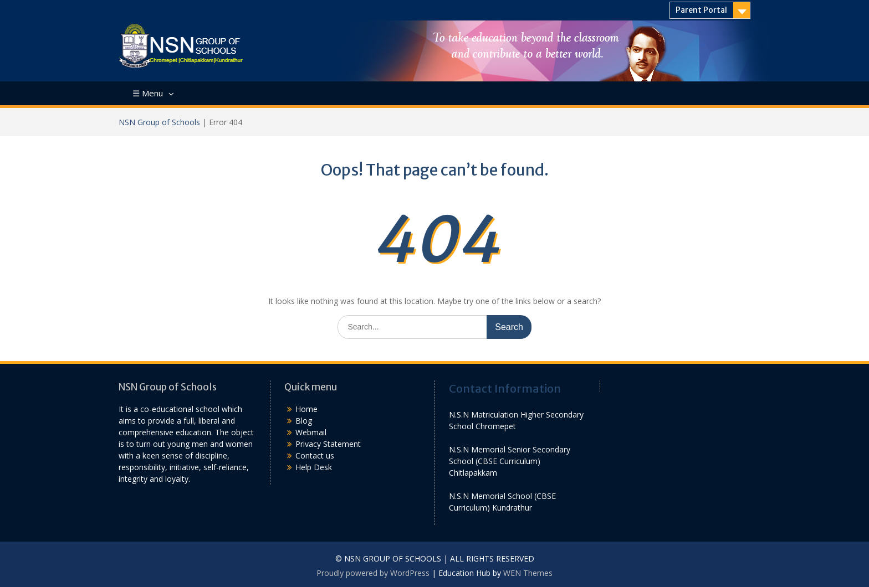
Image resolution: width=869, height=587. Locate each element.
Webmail (310, 432)
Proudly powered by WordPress (373, 573)
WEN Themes (528, 573)
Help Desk (313, 467)
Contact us (314, 455)
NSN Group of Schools (159, 122)
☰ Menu (147, 93)
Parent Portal (701, 10)
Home (306, 409)
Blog (303, 420)
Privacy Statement (328, 444)
